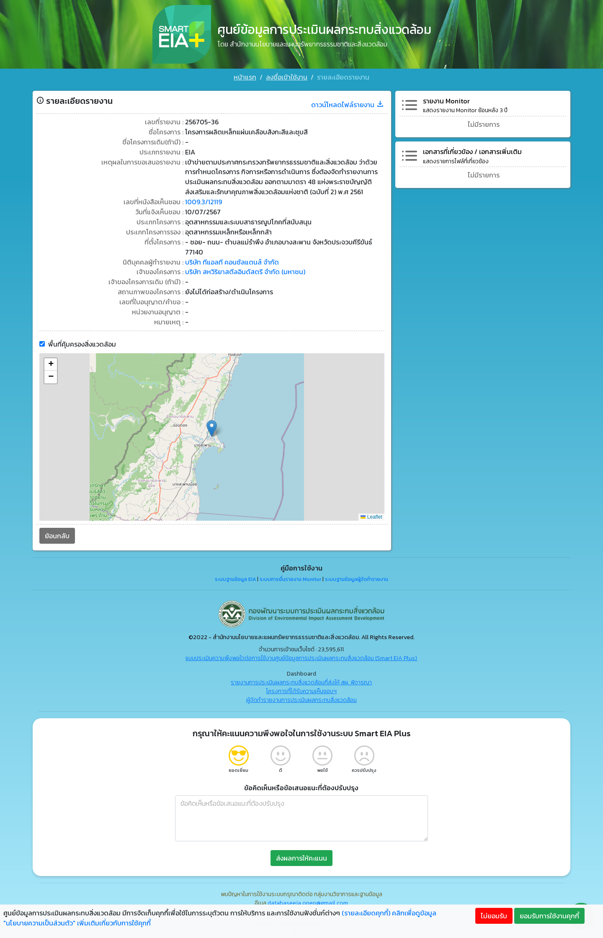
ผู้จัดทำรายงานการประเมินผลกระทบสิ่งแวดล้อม (301, 698)
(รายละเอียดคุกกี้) (366, 913)
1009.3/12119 (202, 200)
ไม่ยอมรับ (494, 916)
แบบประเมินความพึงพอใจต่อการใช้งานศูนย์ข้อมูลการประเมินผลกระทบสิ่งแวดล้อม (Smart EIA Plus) (301, 656)
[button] (211, 426)
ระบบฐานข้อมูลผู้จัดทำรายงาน (356, 577)
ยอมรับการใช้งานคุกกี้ (549, 916)
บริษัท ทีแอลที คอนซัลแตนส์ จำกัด (231, 260)
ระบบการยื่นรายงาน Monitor (290, 577)
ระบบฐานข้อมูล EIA (235, 577)
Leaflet (371, 516)
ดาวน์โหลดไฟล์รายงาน (348, 102)
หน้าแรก (245, 77)
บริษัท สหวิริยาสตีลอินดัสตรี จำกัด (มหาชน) (244, 270)
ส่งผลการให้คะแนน (301, 856)
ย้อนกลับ (56, 534)
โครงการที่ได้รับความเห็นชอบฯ (301, 689)
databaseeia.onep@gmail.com (308, 901)
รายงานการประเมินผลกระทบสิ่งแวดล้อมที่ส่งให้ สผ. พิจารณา (301, 680)
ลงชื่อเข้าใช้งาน (286, 77)
